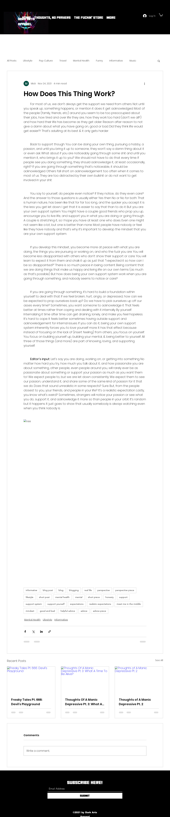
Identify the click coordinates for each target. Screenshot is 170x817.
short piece (94, 597)
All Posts (11, 60)
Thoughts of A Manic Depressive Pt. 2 (135, 702)
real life (88, 590)
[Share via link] (49, 631)
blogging (74, 590)
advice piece (99, 610)
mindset (30, 610)
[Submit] (84, 796)
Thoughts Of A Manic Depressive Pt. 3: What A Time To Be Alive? (83, 702)
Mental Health (81, 60)
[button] (161, 14)
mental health (62, 597)
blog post (48, 590)
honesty (109, 597)
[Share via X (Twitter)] (33, 631)
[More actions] (144, 83)
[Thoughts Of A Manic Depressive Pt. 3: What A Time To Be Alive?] (85, 680)
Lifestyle (27, 60)
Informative (116, 60)
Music (132, 60)
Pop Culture (46, 60)
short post (44, 597)
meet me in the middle (129, 603)
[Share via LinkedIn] (41, 631)
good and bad (47, 610)
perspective (103, 590)
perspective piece (124, 590)
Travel (62, 60)
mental (78, 597)
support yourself (55, 603)
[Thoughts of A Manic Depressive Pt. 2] (139, 680)
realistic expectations (100, 603)
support (123, 597)
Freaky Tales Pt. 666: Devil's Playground (26, 702)
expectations (77, 603)
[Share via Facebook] (25, 631)
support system (34, 603)
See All (159, 660)
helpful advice (68, 610)
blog (61, 590)
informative (31, 590)
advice (84, 610)
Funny (99, 60)
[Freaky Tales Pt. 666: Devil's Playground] (31, 680)
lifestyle (29, 597)
